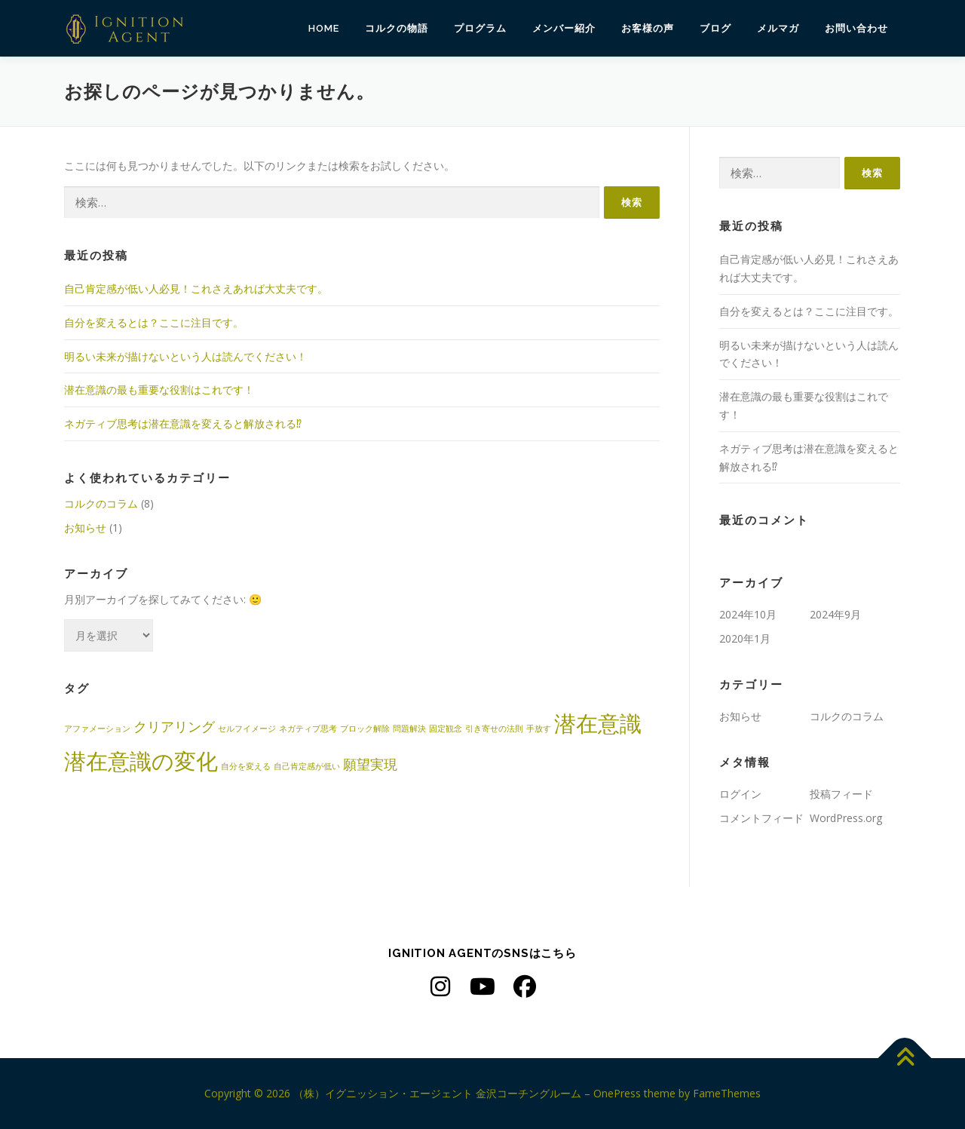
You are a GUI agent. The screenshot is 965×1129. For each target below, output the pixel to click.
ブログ (715, 28)
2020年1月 (744, 638)
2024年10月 (748, 614)
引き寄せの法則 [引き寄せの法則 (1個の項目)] (494, 728)
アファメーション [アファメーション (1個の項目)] (97, 728)
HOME (323, 28)
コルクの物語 (396, 28)
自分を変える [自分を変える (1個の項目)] (246, 766)
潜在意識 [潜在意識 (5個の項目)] (598, 723)
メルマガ (778, 28)
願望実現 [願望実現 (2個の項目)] (370, 764)
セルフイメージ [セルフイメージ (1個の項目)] (247, 728)
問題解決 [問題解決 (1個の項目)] (409, 728)
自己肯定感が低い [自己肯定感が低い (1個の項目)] (307, 766)
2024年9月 (835, 614)
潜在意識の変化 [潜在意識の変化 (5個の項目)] (141, 761)
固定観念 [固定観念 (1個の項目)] (445, 728)
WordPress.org (846, 818)
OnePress (617, 1093)
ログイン (740, 794)
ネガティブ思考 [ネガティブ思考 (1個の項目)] (308, 728)
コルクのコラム (101, 503)
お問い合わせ (856, 28)
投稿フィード (841, 794)
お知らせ (85, 527)
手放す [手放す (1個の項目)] (538, 728)
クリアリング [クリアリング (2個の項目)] (174, 726)
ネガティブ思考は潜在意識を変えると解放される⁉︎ (183, 423)
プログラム (480, 28)
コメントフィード (761, 818)
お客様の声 (647, 28)
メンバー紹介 (564, 28)
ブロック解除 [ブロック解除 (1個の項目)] (365, 728)
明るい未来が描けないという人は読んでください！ (185, 356)
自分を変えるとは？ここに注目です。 (154, 322)
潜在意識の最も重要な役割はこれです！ (159, 389)
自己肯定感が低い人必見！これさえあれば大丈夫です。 (196, 288)
